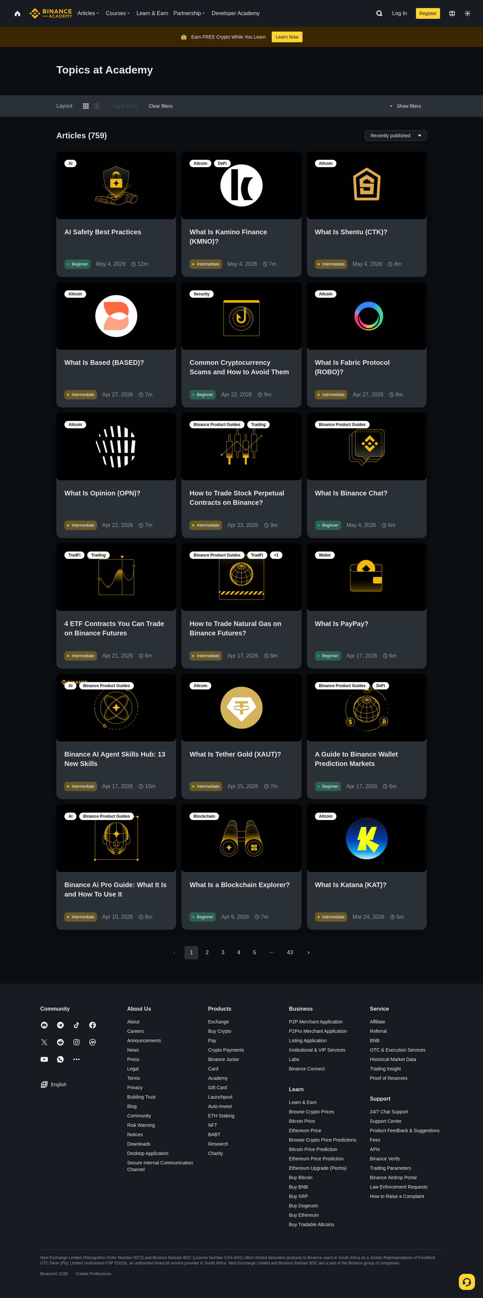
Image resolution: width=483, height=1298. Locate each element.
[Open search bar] (377, 13)
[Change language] (452, 13)
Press (133, 1059)
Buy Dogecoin (303, 1205)
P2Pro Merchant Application (318, 1031)
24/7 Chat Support (389, 1111)
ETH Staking (221, 1115)
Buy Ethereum (304, 1215)
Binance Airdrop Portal (393, 1177)
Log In (399, 13)
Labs (294, 1059)
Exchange (218, 1021)
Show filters (404, 106)
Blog (132, 1106)
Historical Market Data (393, 1059)
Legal (133, 1068)
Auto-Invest (220, 1106)
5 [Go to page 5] (254, 952)
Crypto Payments (226, 1050)
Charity (215, 1153)
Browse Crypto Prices (311, 1111)
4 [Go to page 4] (238, 952)
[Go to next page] (309, 952)
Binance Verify (385, 1158)
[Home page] (51, 13)
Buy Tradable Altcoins (311, 1224)
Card (213, 1068)
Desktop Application (147, 1153)
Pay (212, 1040)
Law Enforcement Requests (399, 1187)
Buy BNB (298, 1187)
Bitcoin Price (302, 1121)
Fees (375, 1140)
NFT (212, 1125)
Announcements (144, 1040)
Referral (378, 1031)
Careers (135, 1031)
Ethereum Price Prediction (316, 1158)
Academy (217, 1078)
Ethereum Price (305, 1130)
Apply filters (125, 106)
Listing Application (308, 1040)
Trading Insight (385, 1068)
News (133, 1050)
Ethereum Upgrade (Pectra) (318, 1168)
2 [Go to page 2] (207, 952)
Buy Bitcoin (301, 1177)
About (133, 1021)
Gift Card (217, 1087)
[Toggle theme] (467, 13)
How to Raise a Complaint (397, 1196)
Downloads (138, 1144)
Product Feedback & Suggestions (405, 1130)
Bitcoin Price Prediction (313, 1149)
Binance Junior (223, 1059)
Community (139, 1115)
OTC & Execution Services (398, 1050)
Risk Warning (141, 1125)
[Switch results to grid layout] (85, 106)
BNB (375, 1040)
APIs (375, 1149)
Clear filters (160, 106)
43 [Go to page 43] (290, 952)
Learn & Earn (303, 1102)
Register (428, 13)
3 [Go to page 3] (222, 952)
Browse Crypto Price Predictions (323, 1140)
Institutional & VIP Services (317, 1050)
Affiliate (377, 1021)
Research (218, 1144)
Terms (133, 1078)
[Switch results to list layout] (96, 106)
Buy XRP (298, 1196)
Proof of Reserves (389, 1078)
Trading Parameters (390, 1168)
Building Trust (141, 1097)
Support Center (386, 1121)
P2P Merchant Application (316, 1021)
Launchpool (220, 1097)
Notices (135, 1134)
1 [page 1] (191, 952)
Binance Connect (307, 1068)
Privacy (135, 1087)
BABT (214, 1134)
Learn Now (287, 37)
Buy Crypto (219, 1031)
